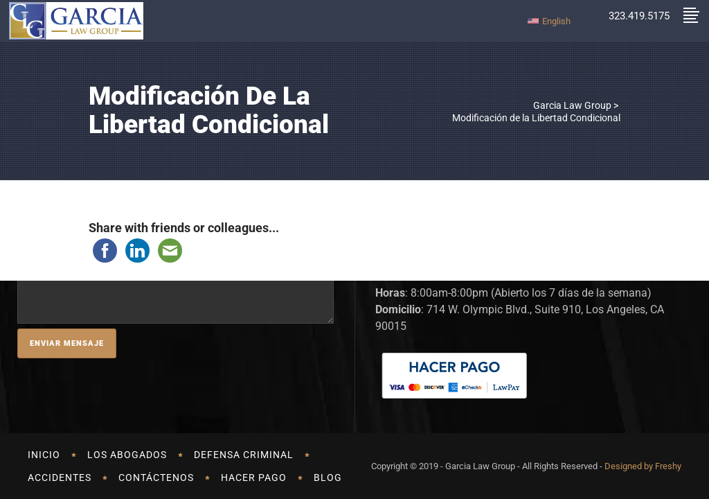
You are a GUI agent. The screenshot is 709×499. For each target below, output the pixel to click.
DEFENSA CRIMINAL (244, 454)
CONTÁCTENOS (156, 477)
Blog (328, 477)
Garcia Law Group (572, 105)
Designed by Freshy (642, 466)
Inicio (44, 454)
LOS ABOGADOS (127, 454)
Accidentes (59, 477)
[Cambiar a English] (549, 20)
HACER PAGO (254, 477)
